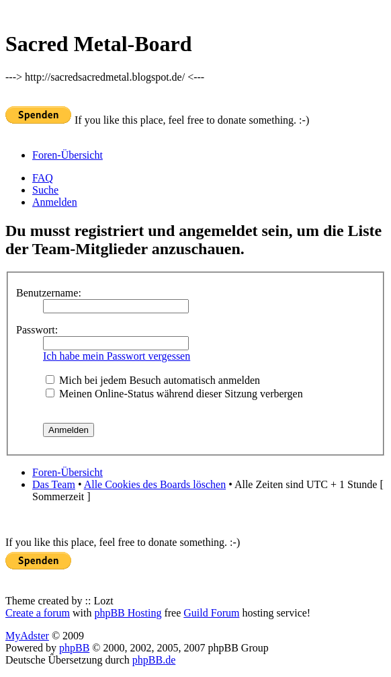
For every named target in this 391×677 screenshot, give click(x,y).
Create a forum (37, 613)
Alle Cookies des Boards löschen (155, 484)
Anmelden (54, 202)
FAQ (42, 178)
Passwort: (37, 329)
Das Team (53, 484)
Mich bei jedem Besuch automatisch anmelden (153, 380)
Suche (45, 190)
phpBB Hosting (127, 613)
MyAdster (27, 635)
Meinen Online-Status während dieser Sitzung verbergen (174, 393)
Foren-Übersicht (67, 155)
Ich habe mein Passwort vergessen (116, 356)
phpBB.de (153, 660)
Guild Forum (211, 613)
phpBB (74, 647)
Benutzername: (48, 292)
